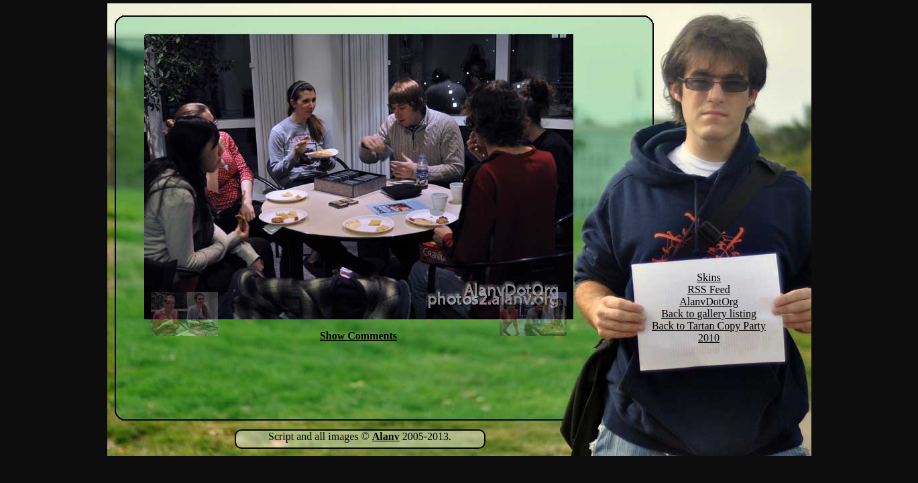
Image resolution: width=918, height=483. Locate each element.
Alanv (386, 436)
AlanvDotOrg (708, 301)
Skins (709, 277)
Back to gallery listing (708, 313)
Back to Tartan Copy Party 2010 (709, 331)
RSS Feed (708, 289)
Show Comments (358, 335)
